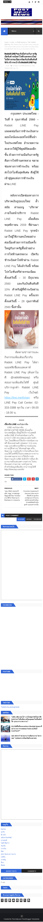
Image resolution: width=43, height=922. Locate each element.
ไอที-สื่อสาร (5, 843)
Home (6, 42)
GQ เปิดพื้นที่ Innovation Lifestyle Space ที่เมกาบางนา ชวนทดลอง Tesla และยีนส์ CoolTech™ (26, 728)
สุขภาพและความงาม (8, 854)
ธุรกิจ (3, 832)
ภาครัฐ (3, 860)
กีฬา (2, 851)
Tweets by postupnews (10, 707)
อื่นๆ (2, 862)
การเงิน (12, 42)
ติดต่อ (3, 865)
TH (12, 45)
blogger (21, 519)
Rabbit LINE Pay (10, 68)
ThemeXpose (16, 919)
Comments (32, 871)
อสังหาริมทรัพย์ (6, 838)
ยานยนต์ (4, 840)
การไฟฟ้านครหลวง (21, 42)
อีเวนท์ (3, 835)
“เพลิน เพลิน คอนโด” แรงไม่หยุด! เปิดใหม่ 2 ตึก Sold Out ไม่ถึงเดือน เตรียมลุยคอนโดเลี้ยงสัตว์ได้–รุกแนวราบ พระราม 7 (26, 719)
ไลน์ (29, 42)
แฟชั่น (3, 857)
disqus (29, 519)
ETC (4, 883)
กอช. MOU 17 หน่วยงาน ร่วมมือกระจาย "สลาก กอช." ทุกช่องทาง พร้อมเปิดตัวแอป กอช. (26, 737)
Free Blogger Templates (30, 919)
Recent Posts (11, 871)
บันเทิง (3, 846)
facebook (37, 519)
